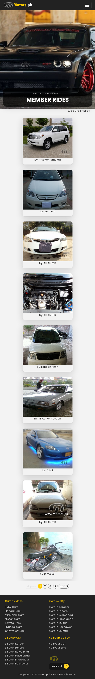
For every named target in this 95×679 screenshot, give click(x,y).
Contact (71, 674)
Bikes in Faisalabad (17, 655)
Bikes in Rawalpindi (17, 652)
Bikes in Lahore (14, 648)
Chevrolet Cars (14, 631)
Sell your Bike (57, 648)
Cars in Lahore (58, 611)
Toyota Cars (13, 623)
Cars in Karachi (59, 607)
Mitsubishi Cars (14, 615)
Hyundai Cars (13, 627)
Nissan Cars (12, 619)
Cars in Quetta (58, 631)
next (64, 586)
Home (34, 93)
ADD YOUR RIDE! (79, 111)
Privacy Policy (58, 674)
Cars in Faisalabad (61, 619)
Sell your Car (57, 644)
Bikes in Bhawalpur (17, 659)
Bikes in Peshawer (16, 663)
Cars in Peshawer (60, 627)
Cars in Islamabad (61, 615)
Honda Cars (13, 611)
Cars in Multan (58, 623)
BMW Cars (11, 607)
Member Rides (50, 93)
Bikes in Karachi (15, 644)
